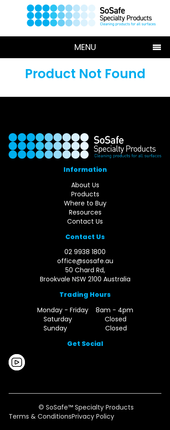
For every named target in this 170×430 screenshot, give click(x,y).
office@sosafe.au (85, 260)
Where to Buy (85, 203)
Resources (85, 212)
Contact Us (85, 221)
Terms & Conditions (40, 416)
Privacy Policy (93, 416)
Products (85, 194)
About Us (85, 185)
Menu (85, 47)
